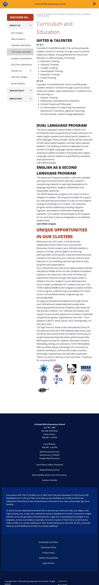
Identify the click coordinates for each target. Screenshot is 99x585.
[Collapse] (31, 25)
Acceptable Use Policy (48, 542)
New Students (18, 39)
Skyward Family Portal (49, 469)
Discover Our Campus (56, 14)
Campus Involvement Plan (22, 58)
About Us (73, 14)
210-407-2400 (49, 427)
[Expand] (31, 71)
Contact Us (16, 70)
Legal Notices (48, 563)
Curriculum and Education (22, 51)
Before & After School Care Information (49, 475)
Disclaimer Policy (48, 547)
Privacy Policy (48, 552)
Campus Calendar (49, 480)
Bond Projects (18, 83)
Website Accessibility (48, 558)
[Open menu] (94, 4)
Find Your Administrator (22, 64)
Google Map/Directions (49, 458)
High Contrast (63, 581)
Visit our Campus (19, 77)
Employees (16, 98)
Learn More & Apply (46, 162)
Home (40, 14)
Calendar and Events (21, 45)
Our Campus (17, 32)
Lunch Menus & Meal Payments (49, 464)
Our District (17, 90)
